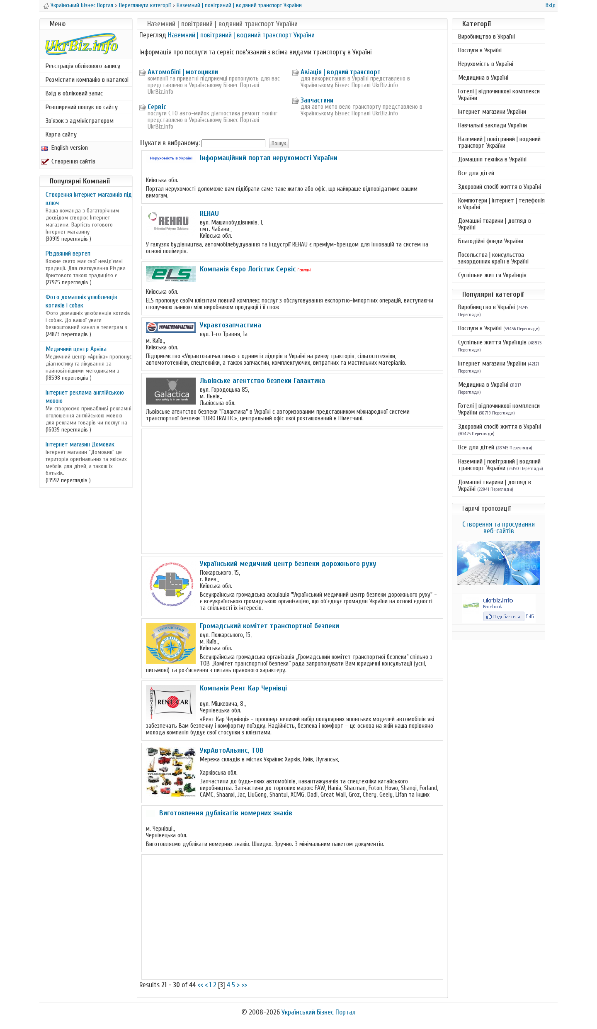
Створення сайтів (68, 161)
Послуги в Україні (480, 50)
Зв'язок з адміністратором (80, 120)
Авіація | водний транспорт (341, 72)
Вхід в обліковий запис (74, 93)
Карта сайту (61, 134)
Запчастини (317, 100)
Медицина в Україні (483, 77)
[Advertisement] (292, 491)
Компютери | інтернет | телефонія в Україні (501, 204)
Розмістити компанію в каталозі (87, 79)
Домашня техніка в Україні (492, 159)
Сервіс (157, 107)
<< (200, 985)
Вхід (551, 5)
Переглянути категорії (145, 5)
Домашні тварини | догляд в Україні (494, 224)
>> (244, 985)
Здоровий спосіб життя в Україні (499, 186)
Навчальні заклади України (492, 125)
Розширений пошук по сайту (82, 107)
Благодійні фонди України (490, 241)
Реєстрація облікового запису (83, 66)
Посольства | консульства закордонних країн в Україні (493, 258)
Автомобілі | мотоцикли (183, 72)
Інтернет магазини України (492, 111)
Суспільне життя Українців (492, 275)
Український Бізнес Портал (82, 5)
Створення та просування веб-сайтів (498, 527)
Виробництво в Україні (486, 36)
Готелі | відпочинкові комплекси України (499, 95)
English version (64, 147)
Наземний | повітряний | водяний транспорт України (239, 5)
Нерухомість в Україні (485, 64)
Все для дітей (476, 173)
